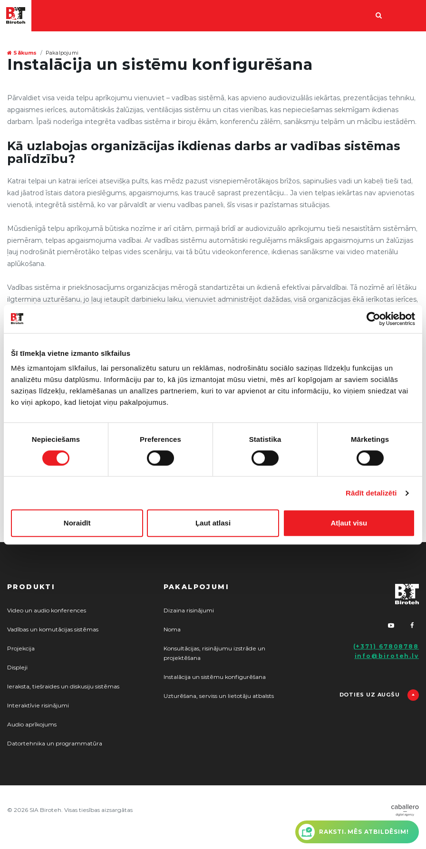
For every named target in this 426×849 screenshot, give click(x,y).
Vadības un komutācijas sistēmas (52, 629)
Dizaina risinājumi (189, 610)
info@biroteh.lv (387, 656)
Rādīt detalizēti (371, 493)
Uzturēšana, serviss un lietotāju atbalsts (219, 696)
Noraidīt (77, 523)
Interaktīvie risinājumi (38, 705)
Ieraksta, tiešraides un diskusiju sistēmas (63, 686)
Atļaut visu (348, 523)
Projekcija (21, 648)
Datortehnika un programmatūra (54, 743)
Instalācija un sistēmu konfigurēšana (215, 677)
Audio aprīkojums (32, 724)
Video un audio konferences (46, 610)
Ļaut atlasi (213, 523)
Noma (172, 629)
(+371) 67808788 (386, 646)
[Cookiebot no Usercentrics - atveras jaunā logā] (373, 319)
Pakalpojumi (62, 53)
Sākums (22, 53)
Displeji (17, 667)
